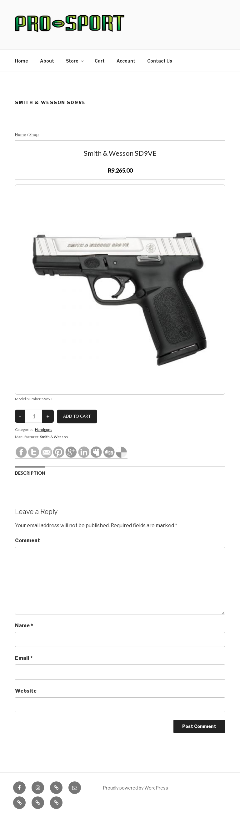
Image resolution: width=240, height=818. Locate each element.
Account (126, 60)
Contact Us (159, 60)
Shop (34, 134)
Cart (100, 60)
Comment (27, 540)
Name (24, 626)
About (47, 60)
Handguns (43, 429)
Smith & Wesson (54, 436)
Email (24, 658)
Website (26, 691)
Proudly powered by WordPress (135, 787)
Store (75, 60)
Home (21, 60)
